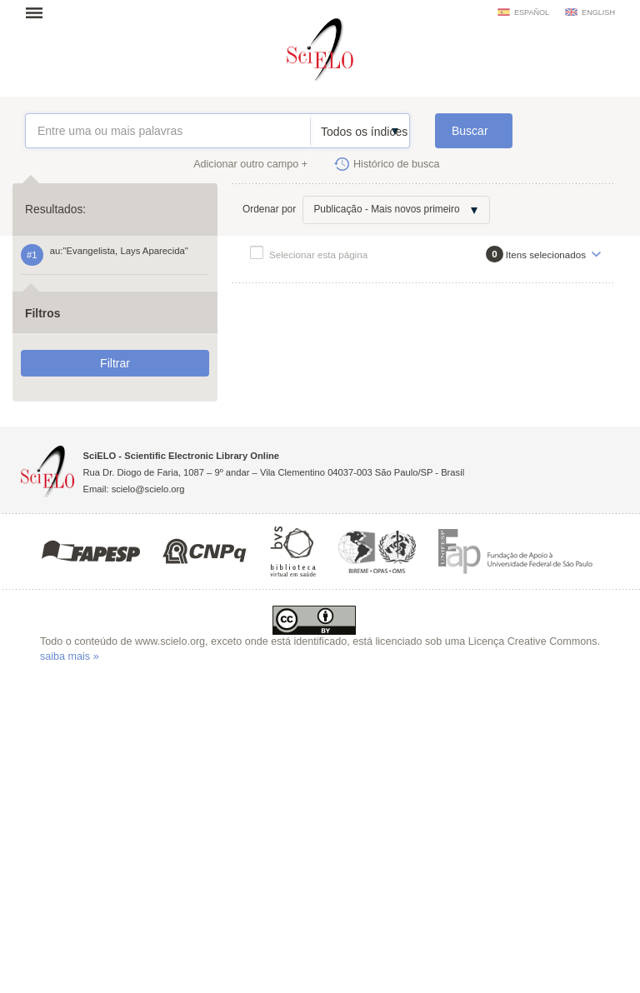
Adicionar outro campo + (250, 164)
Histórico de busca (396, 164)
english (598, 12)
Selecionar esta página (318, 254)
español (531, 12)
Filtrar (115, 363)
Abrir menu (39, 12)
